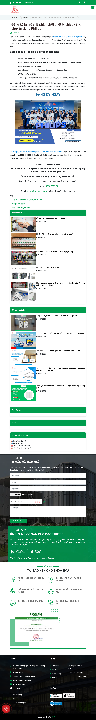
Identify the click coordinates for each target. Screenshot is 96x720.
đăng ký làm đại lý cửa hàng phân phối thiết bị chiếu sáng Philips (38, 152)
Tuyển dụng (56, 674)
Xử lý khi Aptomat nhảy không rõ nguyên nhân (54, 218)
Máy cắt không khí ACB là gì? (47, 267)
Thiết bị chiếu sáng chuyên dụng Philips (27, 200)
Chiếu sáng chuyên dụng (21, 208)
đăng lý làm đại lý (18, 204)
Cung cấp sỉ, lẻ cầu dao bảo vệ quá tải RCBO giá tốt (56, 316)
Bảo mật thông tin (19, 703)
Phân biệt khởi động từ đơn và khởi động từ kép (54, 252)
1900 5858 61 (52, 186)
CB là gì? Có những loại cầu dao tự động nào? (54, 234)
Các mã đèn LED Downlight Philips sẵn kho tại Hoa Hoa (58, 351)
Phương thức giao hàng (77, 676)
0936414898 (28, 3)
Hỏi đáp (55, 678)
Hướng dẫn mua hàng (76, 672)
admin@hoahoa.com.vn (37, 191)
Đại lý (14, 699)
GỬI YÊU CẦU (18, 521)
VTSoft (55, 717)
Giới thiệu (55, 666)
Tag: (11, 196)
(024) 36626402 (19, 684)
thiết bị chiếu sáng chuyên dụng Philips (68, 37)
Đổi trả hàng (17, 695)
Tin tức (25, 17)
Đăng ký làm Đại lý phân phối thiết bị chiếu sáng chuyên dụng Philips (53, 17)
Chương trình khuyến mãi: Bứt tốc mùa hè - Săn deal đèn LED (60, 333)
